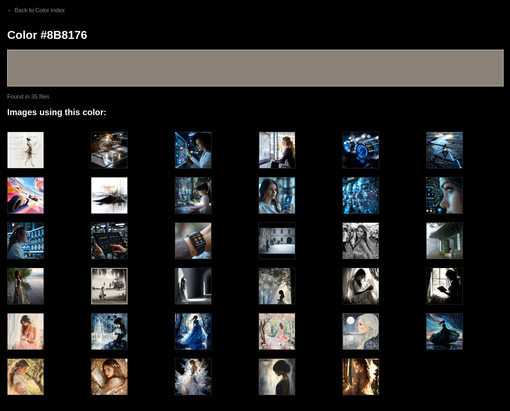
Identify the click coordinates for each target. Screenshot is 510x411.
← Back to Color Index (36, 10)
